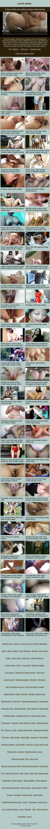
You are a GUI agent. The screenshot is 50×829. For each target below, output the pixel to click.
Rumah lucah (35, 49)
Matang (15, 49)
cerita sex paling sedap (24, 53)
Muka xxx (24, 49)
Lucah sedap (24, 3)
